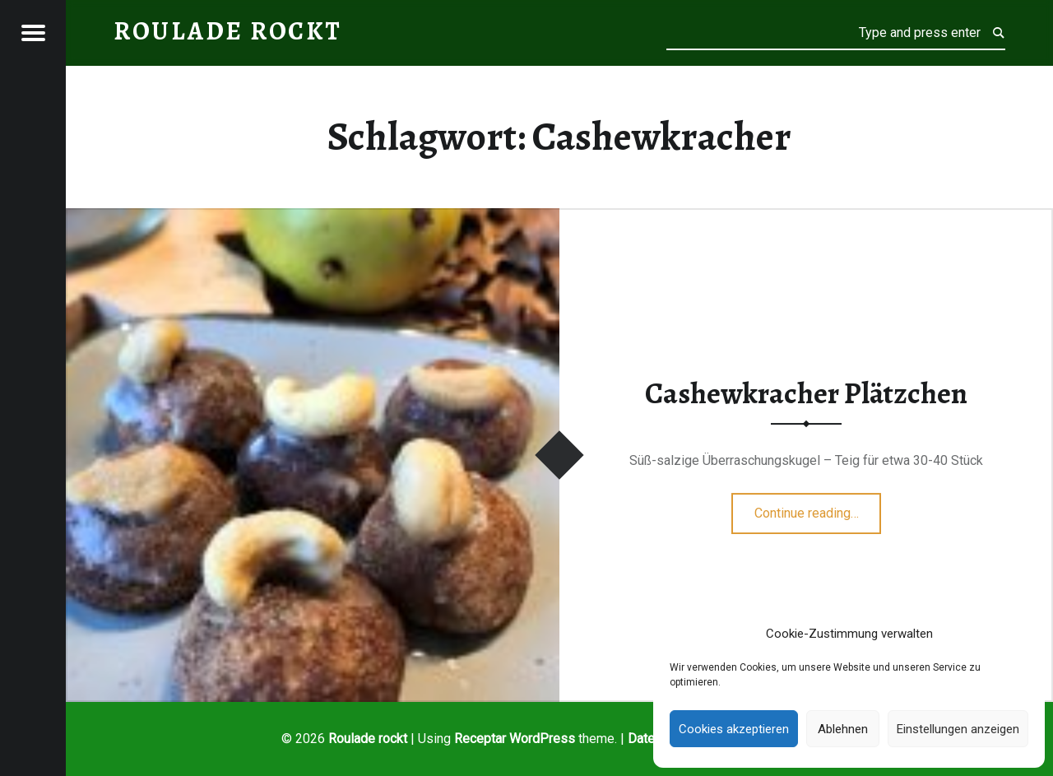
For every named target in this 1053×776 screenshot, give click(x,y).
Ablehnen (843, 729)
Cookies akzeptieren (734, 729)
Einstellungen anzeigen (958, 729)
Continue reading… (818, 508)
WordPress (542, 738)
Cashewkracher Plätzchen (806, 393)
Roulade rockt (367, 738)
